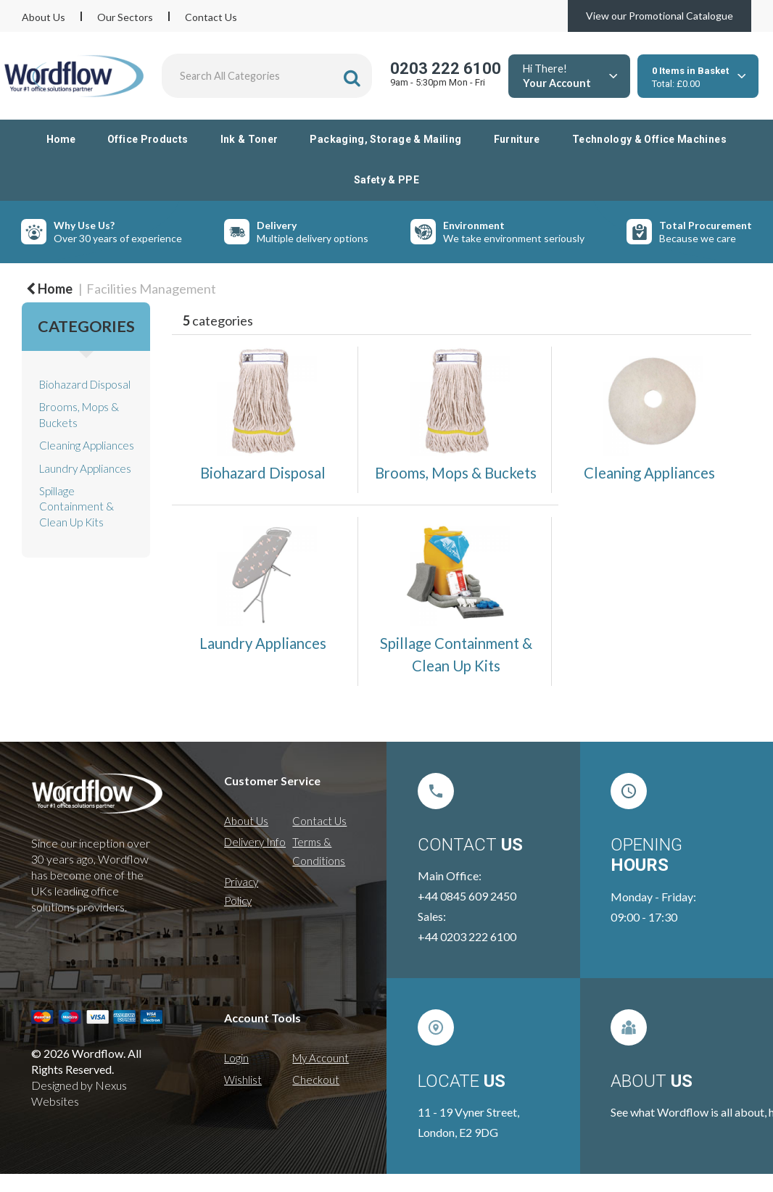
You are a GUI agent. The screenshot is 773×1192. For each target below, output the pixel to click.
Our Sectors (125, 17)
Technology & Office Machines (649, 139)
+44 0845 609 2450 (467, 896)
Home (60, 139)
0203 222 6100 (445, 68)
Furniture (517, 139)
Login (236, 1057)
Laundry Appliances (85, 468)
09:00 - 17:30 (644, 917)
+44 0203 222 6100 (467, 936)
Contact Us (211, 17)
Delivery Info (255, 841)
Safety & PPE (386, 180)
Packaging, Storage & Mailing (385, 139)
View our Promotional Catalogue (659, 15)
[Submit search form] (352, 78)
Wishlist (243, 1079)
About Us (43, 17)
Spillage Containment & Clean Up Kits (76, 506)
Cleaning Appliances (86, 445)
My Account (320, 1057)
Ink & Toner (249, 139)
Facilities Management (151, 289)
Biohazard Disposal (85, 384)
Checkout (315, 1079)
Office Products (147, 139)
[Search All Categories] (267, 76)
